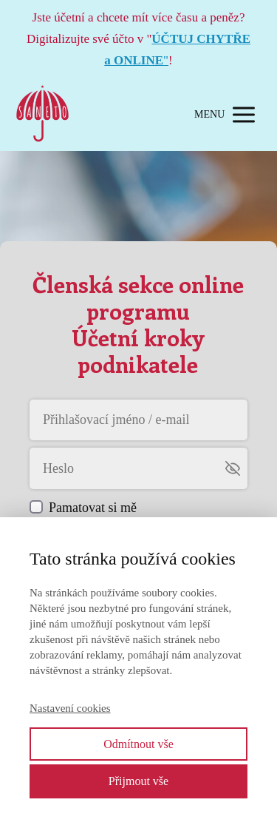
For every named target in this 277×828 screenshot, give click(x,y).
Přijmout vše (138, 781)
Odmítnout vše (138, 744)
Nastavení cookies (70, 708)
